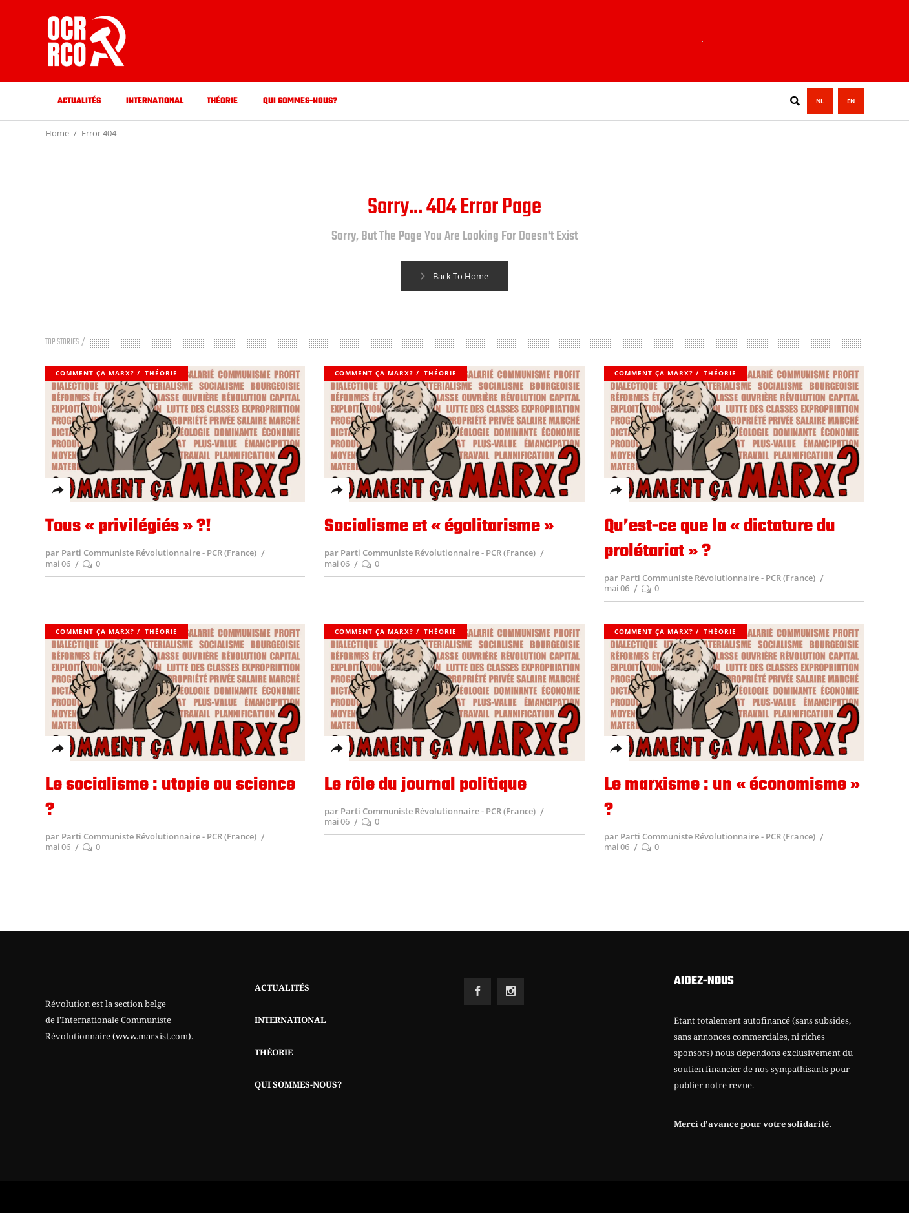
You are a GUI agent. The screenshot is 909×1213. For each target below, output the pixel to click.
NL (820, 101)
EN (851, 101)
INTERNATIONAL (290, 1020)
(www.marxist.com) (151, 1036)
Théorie (161, 372)
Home (57, 133)
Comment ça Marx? (95, 372)
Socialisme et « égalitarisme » (439, 526)
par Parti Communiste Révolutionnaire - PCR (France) (150, 552)
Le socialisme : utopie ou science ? (170, 797)
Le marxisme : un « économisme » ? (732, 797)
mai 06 (57, 563)
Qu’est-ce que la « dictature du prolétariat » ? (719, 539)
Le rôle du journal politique (425, 784)
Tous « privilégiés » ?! (128, 526)
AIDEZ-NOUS (704, 981)
